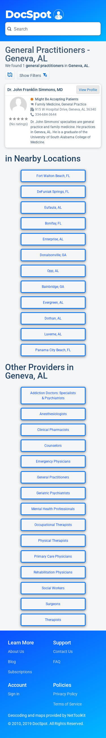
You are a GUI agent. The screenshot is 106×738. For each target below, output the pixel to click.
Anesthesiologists (53, 414)
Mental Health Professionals (53, 509)
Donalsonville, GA (53, 255)
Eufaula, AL (53, 208)
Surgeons (53, 604)
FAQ (56, 661)
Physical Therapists (53, 541)
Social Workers (53, 588)
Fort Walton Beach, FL (53, 176)
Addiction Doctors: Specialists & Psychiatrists (53, 395)
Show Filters (33, 75)
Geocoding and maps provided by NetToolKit (47, 715)
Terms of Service (67, 704)
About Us (16, 651)
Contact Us (63, 651)
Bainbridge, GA (53, 287)
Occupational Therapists (53, 525)
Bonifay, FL (53, 223)
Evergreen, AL (53, 303)
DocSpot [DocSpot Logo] (33, 14)
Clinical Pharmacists (53, 430)
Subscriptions (20, 672)
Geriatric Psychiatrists (53, 493)
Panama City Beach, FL (53, 350)
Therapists (53, 620)
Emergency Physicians (53, 461)
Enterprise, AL (53, 239)
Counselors (53, 446)
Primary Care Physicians (53, 556)
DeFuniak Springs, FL (53, 192)
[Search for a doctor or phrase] (53, 29)
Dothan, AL (53, 318)
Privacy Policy (65, 694)
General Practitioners (53, 477)
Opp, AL (53, 271)
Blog (12, 661)
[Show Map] (10, 75)
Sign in (14, 694)
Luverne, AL (53, 334)
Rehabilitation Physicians (53, 572)
